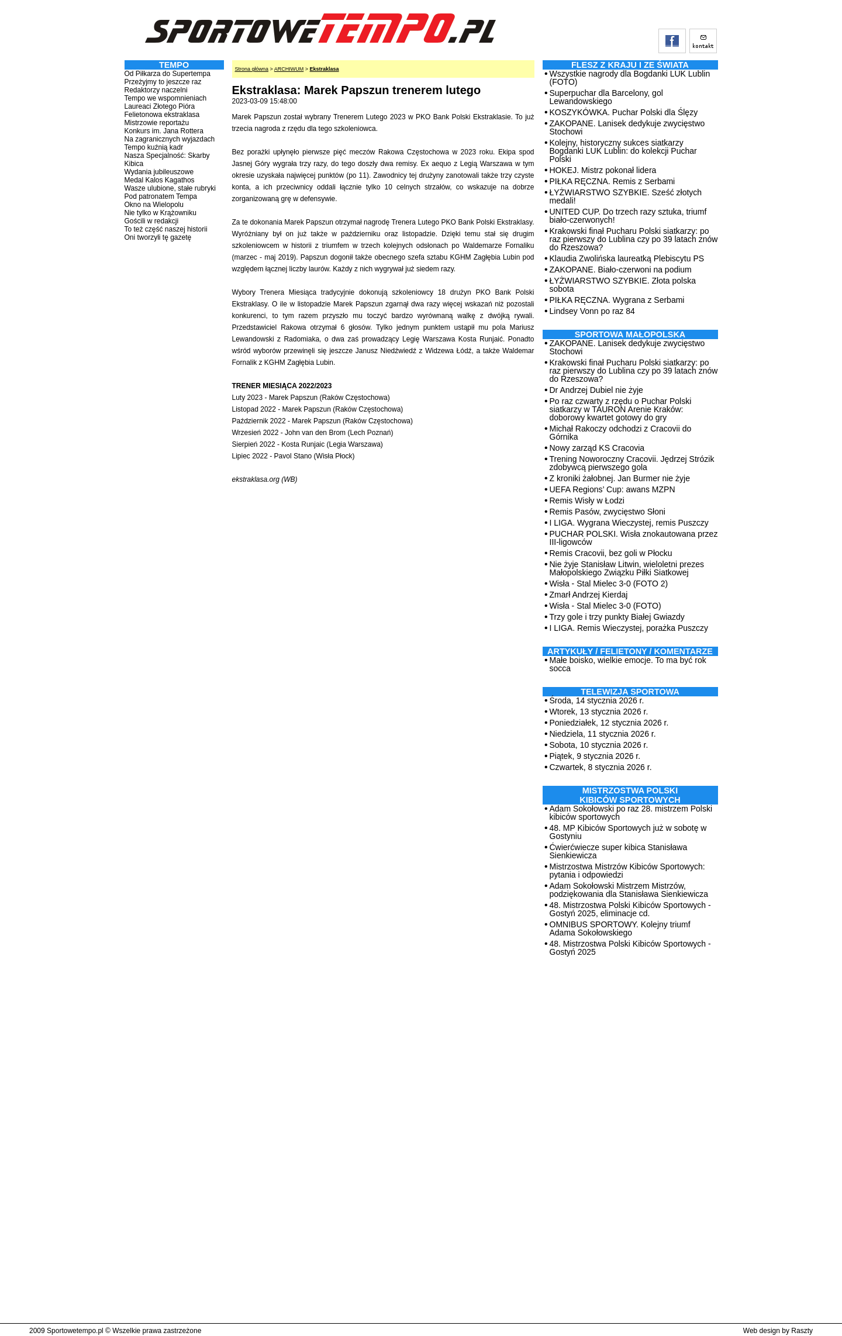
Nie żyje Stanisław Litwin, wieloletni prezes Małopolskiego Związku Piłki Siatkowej (627, 568)
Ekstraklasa (324, 69)
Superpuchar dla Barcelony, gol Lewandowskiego (606, 97)
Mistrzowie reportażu (157, 123)
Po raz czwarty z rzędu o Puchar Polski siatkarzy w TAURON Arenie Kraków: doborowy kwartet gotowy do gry (621, 409)
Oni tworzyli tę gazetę (158, 237)
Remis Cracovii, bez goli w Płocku (611, 553)
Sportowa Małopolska (630, 334)
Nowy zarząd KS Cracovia (597, 448)
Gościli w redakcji (152, 221)
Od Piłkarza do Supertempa (167, 74)
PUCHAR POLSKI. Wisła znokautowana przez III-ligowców (634, 538)
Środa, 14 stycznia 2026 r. (597, 700)
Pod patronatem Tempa (161, 196)
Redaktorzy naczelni (156, 90)
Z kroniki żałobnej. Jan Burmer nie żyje (620, 478)
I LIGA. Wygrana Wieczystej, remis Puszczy (629, 522)
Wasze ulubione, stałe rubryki (170, 188)
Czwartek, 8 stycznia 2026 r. (601, 767)
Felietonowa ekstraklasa (162, 115)
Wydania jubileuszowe (159, 172)
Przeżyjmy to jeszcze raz (163, 82)
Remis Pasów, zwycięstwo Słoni (607, 511)
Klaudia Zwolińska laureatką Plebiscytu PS (627, 258)
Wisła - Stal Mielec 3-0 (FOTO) (605, 605)
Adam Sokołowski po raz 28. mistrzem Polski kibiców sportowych (631, 812)
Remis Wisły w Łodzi (587, 500)
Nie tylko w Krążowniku (160, 213)
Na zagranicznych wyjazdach (170, 139)
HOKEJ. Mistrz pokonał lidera (603, 170)
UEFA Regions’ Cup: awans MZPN (612, 489)
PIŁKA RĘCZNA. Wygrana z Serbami (617, 300)
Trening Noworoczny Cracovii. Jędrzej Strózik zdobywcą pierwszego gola (632, 463)
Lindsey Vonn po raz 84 (592, 311)
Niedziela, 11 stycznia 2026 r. (603, 733)
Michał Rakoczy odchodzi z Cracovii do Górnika (621, 432)
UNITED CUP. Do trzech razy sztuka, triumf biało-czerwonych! (628, 216)
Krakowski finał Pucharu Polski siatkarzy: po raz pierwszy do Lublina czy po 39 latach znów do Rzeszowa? (634, 239)
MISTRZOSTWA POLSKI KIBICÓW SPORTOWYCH (629, 795)
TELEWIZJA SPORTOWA (630, 691)
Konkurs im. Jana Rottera (164, 131)
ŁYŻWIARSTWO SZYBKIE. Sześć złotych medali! (626, 196)
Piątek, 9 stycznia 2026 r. (595, 756)
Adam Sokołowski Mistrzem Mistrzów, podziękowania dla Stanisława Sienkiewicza (629, 890)
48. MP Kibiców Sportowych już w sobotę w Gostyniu (628, 832)
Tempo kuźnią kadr (154, 147)
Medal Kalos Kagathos (160, 180)
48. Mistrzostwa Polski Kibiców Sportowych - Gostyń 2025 (630, 948)
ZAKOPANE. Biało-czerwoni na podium (621, 269)
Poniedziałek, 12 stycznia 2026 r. (609, 722)
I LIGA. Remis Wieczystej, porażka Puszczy (629, 628)
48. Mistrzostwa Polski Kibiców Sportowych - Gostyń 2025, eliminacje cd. (630, 909)
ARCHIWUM (289, 69)
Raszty (802, 1331)
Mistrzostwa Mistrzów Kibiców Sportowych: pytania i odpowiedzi (627, 870)
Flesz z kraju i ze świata (630, 65)
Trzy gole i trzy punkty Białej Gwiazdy (617, 617)
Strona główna (252, 69)
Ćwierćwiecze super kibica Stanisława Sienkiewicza (619, 851)
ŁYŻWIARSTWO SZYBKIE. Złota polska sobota (623, 285)
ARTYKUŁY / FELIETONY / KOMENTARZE (630, 651)
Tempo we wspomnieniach (166, 98)
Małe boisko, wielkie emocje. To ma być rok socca (628, 664)
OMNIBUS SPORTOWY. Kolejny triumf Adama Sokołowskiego (620, 928)
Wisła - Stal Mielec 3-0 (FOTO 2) (609, 583)
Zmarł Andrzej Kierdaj (589, 594)
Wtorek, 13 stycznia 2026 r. (599, 711)
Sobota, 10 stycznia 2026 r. (599, 745)
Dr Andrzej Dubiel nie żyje (596, 390)
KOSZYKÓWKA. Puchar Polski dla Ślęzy (624, 112)
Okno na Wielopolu (154, 205)
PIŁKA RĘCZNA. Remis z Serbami (612, 181)
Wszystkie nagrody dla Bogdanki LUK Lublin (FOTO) (630, 78)
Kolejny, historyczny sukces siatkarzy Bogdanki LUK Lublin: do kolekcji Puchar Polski (623, 151)
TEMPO (174, 65)
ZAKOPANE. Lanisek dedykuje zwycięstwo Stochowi (627, 127)
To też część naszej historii (166, 229)
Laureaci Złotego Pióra (160, 106)
